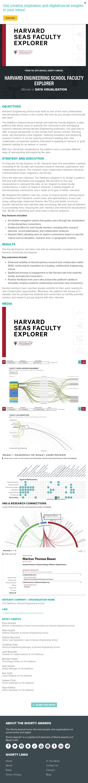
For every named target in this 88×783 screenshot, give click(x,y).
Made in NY (12, 740)
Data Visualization (51, 89)
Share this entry (44, 705)
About (9, 765)
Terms (9, 774)
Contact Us (52, 765)
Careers (50, 770)
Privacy (17, 774)
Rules (9, 770)
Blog (48, 774)
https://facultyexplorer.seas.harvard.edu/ (23, 613)
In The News (53, 761)
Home (9, 761)
